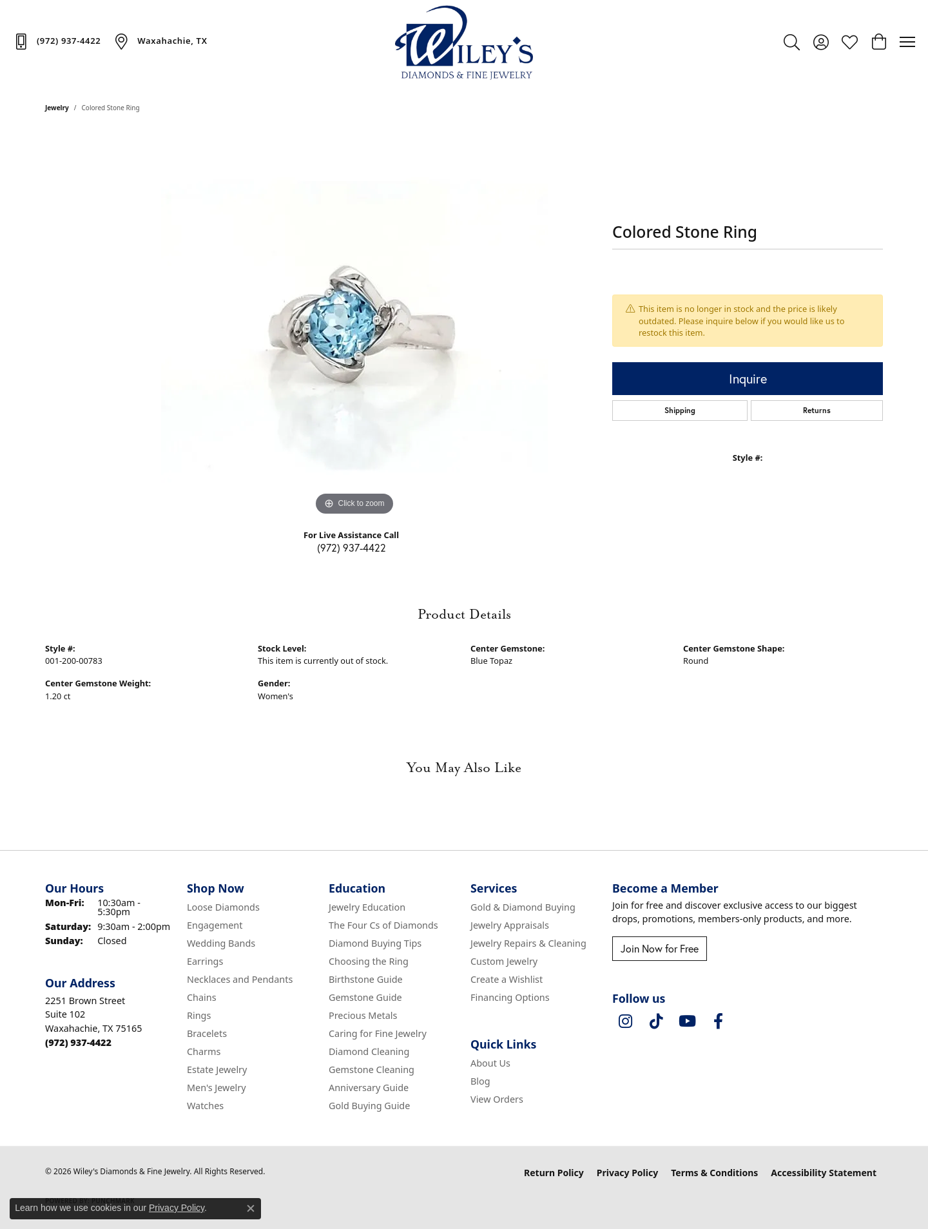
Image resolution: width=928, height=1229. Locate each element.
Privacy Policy (627, 1172)
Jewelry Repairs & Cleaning (528, 943)
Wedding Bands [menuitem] (221, 943)
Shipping (679, 410)
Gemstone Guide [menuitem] (365, 997)
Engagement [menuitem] (214, 925)
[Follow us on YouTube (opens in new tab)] (687, 1021)
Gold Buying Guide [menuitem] (369, 1105)
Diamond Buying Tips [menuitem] (375, 943)
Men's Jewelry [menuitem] (216, 1087)
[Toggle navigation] (907, 42)
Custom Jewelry (503, 961)
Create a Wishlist (506, 979)
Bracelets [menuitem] (207, 1033)
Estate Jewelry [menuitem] (217, 1069)
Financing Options (510, 997)
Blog (480, 1081)
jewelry (57, 107)
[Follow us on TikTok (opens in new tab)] (656, 1021)
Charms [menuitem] (203, 1051)
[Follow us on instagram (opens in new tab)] (625, 1021)
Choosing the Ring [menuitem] (369, 961)
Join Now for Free (660, 948)
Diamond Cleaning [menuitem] (369, 1051)
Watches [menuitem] (205, 1105)
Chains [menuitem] (202, 997)
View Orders (496, 1099)
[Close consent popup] (251, 1208)
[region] (354, 325)
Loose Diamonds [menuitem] (223, 907)
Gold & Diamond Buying (522, 907)
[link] (57, 41)
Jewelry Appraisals (509, 925)
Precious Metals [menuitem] (363, 1015)
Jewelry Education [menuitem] (367, 907)
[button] (792, 42)
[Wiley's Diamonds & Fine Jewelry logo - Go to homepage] (464, 42)
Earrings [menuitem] (205, 961)
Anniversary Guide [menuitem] (369, 1087)
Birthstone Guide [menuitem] (366, 979)
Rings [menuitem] (199, 1015)
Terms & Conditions (714, 1172)
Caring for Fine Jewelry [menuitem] (378, 1033)
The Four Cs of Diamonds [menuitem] (383, 925)
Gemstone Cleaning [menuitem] (371, 1069)
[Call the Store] (78, 1042)
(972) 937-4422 (351, 547)
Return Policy (554, 1172)
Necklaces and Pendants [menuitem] (240, 979)
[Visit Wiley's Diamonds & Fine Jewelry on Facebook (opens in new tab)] (718, 1021)
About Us (490, 1063)
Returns (817, 410)
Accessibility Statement (823, 1172)
